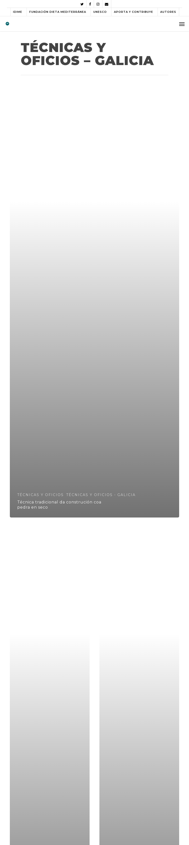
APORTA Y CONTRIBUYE (133, 12)
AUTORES (168, 12)
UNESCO (100, 12)
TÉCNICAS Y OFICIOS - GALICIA (101, 495)
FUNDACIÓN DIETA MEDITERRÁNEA (57, 12)
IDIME (17, 12)
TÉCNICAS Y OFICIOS (40, 495)
